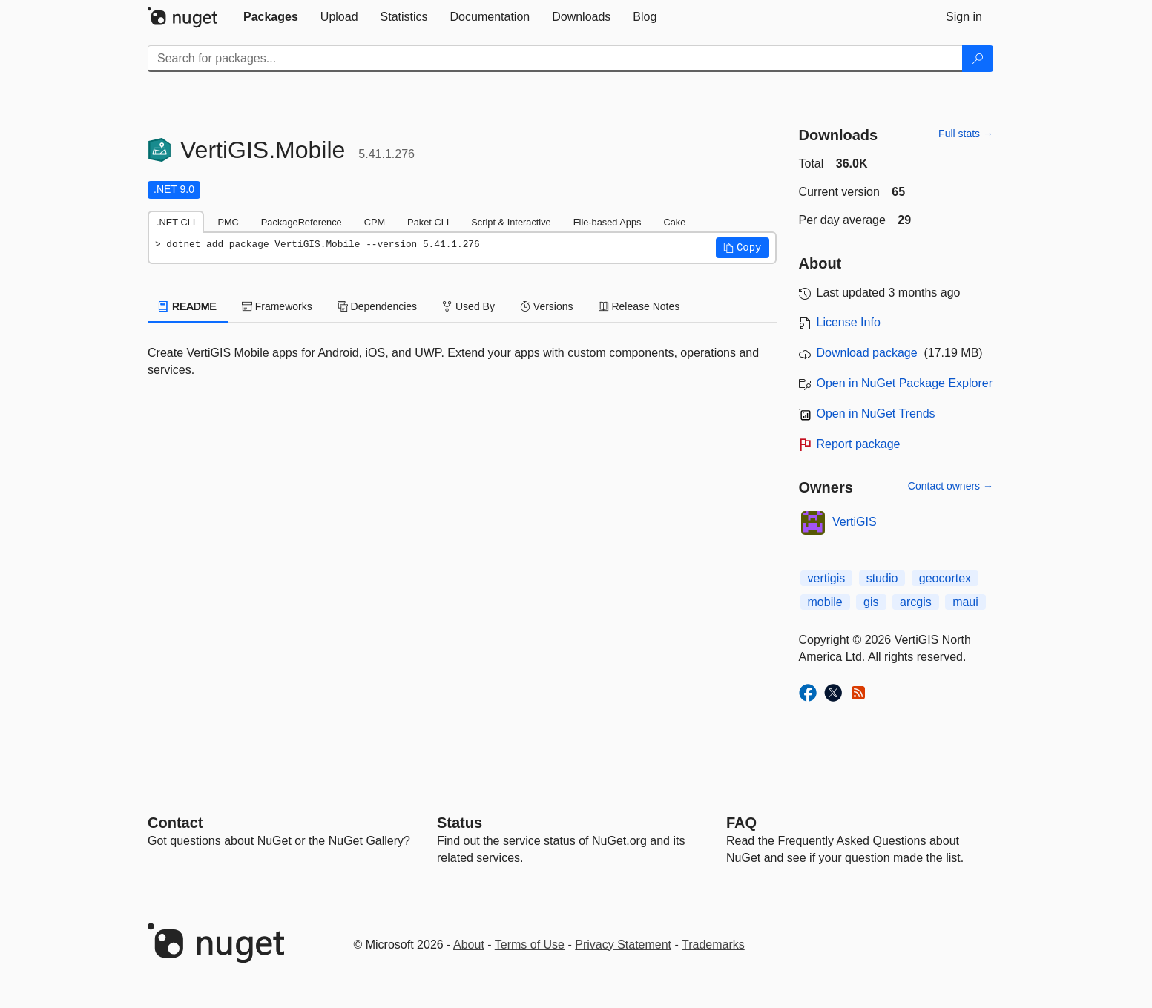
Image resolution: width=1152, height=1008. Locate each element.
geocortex (945, 578)
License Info (849, 322)
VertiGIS (854, 521)
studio (882, 578)
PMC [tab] (227, 222)
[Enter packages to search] (555, 58)
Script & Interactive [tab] (510, 222)
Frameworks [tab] (277, 306)
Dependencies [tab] (377, 306)
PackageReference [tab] (301, 222)
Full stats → (965, 133)
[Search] (977, 58)
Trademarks (713, 944)
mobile (825, 602)
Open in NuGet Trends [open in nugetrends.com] (876, 413)
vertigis (827, 578)
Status (459, 822)
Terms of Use (530, 944)
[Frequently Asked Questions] (741, 822)
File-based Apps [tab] (607, 222)
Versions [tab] (546, 306)
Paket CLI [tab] (428, 222)
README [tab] (188, 306)
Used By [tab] (468, 306)
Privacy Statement (623, 944)
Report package (859, 444)
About (468, 944)
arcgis (916, 602)
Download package (867, 352)
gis (870, 602)
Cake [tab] (674, 222)
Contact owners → (950, 486)
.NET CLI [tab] (176, 222)
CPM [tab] (374, 222)
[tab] (270, 17)
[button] (742, 247)
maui (965, 602)
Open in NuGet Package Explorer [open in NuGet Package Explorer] (905, 383)
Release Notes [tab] (639, 306)
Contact (175, 822)
